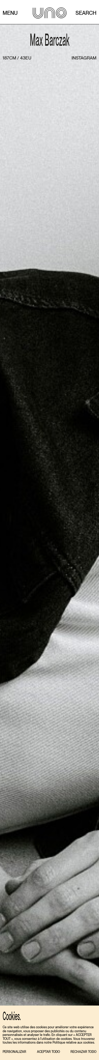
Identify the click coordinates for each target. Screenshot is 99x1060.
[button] (14, 1052)
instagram (84, 57)
